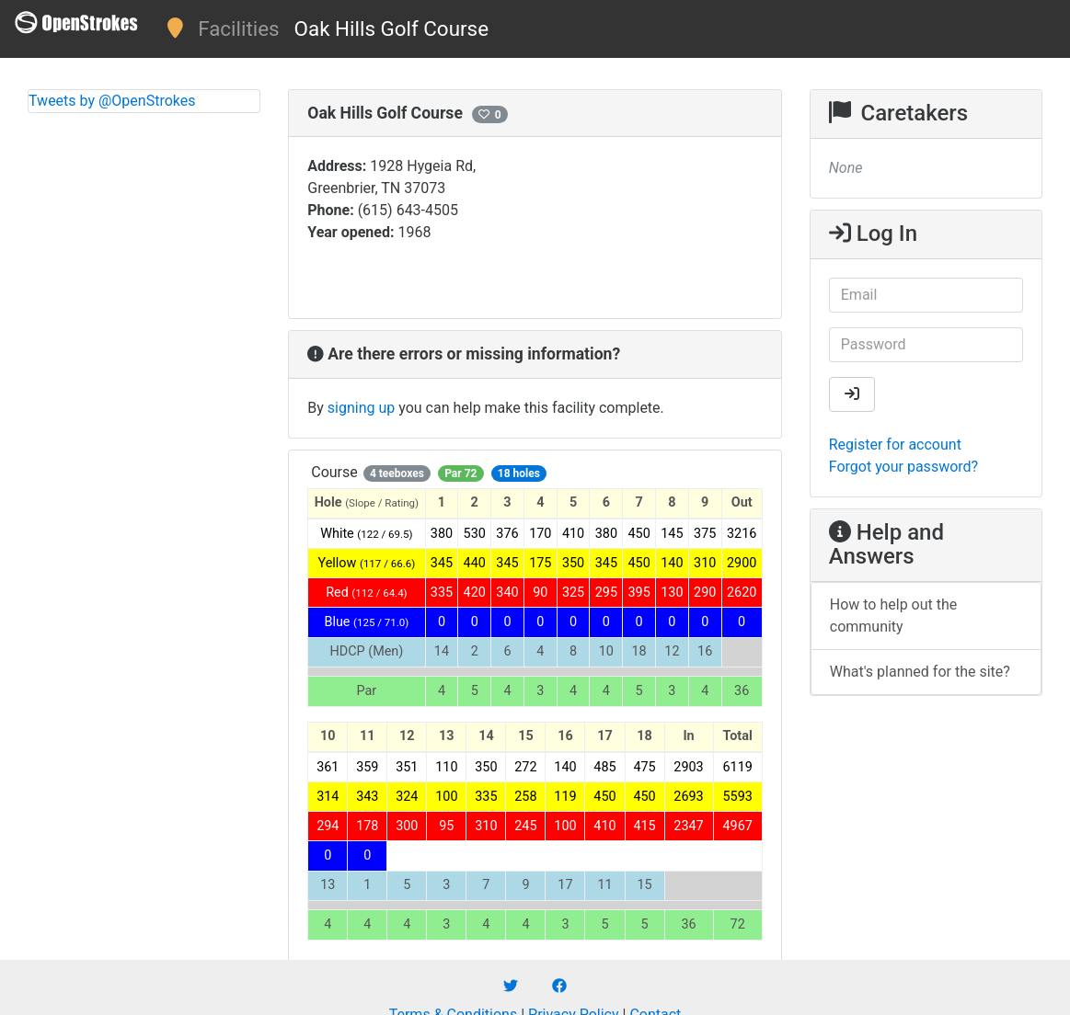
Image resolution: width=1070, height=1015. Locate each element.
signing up (361, 407)
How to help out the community (894, 615)
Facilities (238, 28)
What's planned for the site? (920, 671)
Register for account (895, 444)
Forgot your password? (903, 466)
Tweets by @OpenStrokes (112, 100)
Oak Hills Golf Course (391, 28)
